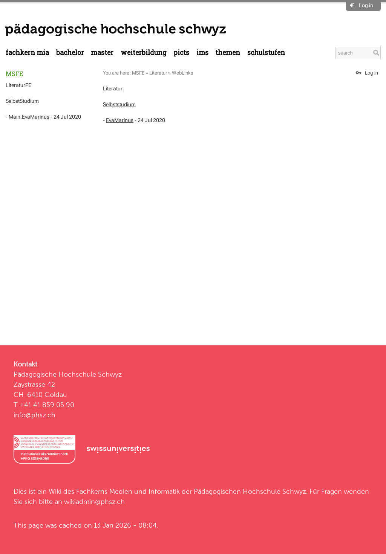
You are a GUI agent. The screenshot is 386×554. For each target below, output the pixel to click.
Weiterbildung (144, 52)
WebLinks (182, 73)
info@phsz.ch (34, 415)
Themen (227, 52)
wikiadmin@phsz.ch (94, 501)
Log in (366, 5)
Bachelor (70, 52)
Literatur (158, 73)
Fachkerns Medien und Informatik (128, 491)
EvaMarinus (119, 120)
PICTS (181, 52)
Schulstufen (266, 52)
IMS (202, 52)
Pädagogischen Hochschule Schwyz (250, 491)
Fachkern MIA (27, 52)
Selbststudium (119, 104)
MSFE (14, 74)
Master (102, 52)
